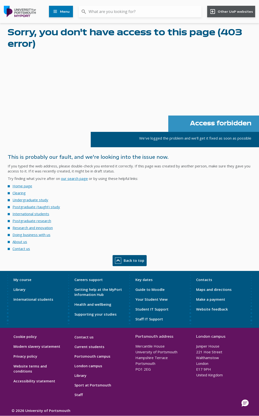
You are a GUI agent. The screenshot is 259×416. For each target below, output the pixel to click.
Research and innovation (32, 227)
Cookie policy (25, 336)
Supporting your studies (95, 314)
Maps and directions (214, 289)
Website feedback (212, 309)
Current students (89, 346)
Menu (61, 11)
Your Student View (151, 299)
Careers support (88, 279)
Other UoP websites (231, 11)
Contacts (204, 279)
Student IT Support (152, 309)
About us (19, 241)
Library (19, 289)
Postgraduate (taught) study (36, 206)
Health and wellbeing (92, 304)
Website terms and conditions (30, 368)
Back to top (129, 260)
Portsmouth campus (92, 356)
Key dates (144, 279)
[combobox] (140, 11)
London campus (88, 365)
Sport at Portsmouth (92, 385)
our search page (74, 178)
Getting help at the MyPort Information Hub (98, 292)
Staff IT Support (149, 319)
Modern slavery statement (36, 346)
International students (30, 213)
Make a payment (210, 299)
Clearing (19, 192)
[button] (245, 403)
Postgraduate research (31, 220)
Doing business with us (31, 234)
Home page (22, 186)
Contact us (21, 248)
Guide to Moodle (150, 289)
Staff (78, 394)
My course (22, 279)
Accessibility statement (34, 381)
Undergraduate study (30, 199)
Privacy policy (25, 356)
